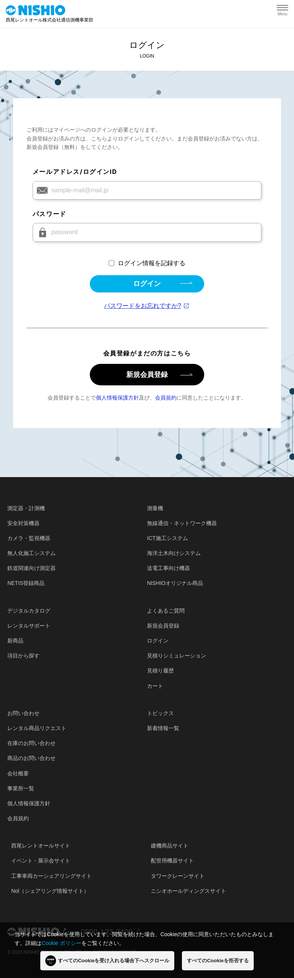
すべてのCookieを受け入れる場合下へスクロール (107, 960)
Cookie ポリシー (61, 943)
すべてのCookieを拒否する (217, 960)
